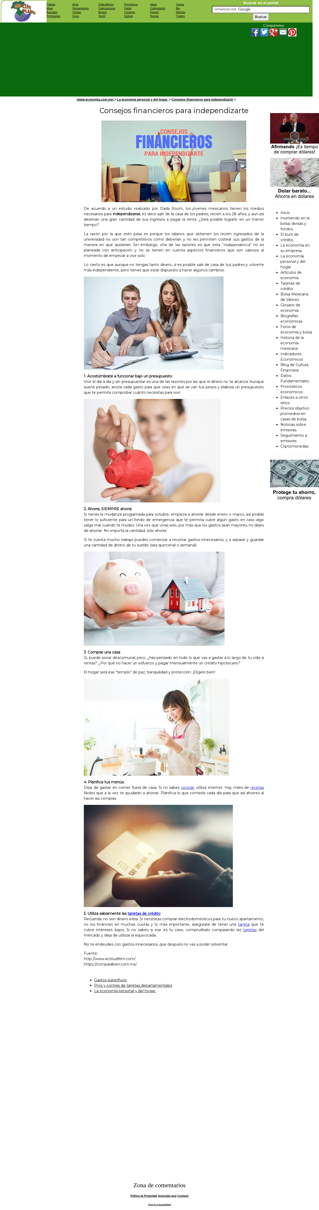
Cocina (180, 4)
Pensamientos (80, 8)
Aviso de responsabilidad (159, 1205)
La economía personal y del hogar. (142, 99)
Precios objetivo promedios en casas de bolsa (294, 413)
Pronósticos (131, 4)
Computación (157, 8)
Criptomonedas (294, 446)
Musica (102, 12)
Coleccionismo (106, 8)
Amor (75, 4)
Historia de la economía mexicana (292, 343)
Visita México (106, 4)
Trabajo (51, 4)
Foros (75, 16)
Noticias (180, 12)
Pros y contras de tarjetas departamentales (133, 985)
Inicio (285, 212)
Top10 (101, 16)
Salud (153, 4)
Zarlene (128, 16)
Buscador (52, 12)
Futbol (127, 8)
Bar (178, 8)
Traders (180, 16)
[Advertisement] (141, 59)
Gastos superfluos (110, 980)
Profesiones (53, 16)
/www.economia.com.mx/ (96, 99)
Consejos (129, 12)
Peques (154, 12)
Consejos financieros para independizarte (202, 99)
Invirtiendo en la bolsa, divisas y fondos (294, 223)
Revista (154, 16)
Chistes (76, 12)
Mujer (50, 8)
